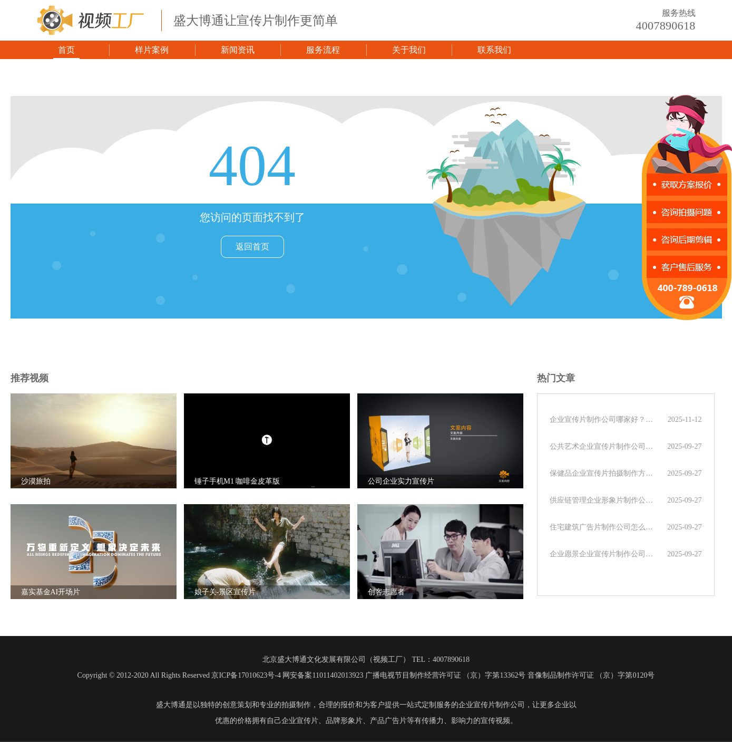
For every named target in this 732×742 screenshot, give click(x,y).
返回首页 (252, 246)
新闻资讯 (238, 49)
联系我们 (494, 49)
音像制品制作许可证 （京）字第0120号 (591, 675)
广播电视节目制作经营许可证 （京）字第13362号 (445, 675)
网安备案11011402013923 (322, 675)
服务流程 (323, 49)
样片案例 (152, 49)
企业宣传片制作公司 (491, 705)
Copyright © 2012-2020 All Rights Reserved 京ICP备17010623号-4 (179, 675)
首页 (66, 49)
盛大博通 (171, 705)
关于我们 (409, 49)
